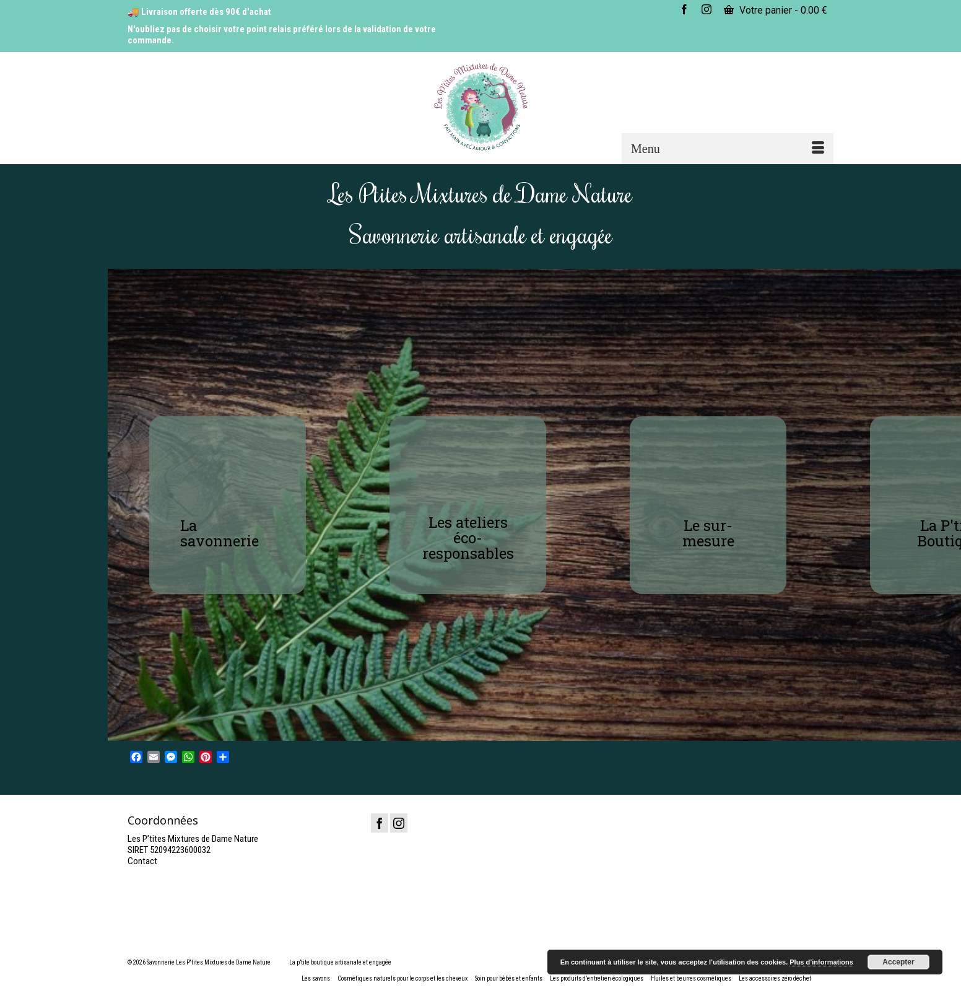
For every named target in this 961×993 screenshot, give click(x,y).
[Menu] (727, 148)
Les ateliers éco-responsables (468, 537)
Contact (142, 861)
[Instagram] (398, 823)
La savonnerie (219, 533)
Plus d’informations (821, 962)
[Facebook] (379, 823)
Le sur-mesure (708, 533)
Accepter (898, 962)
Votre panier (775, 10)
